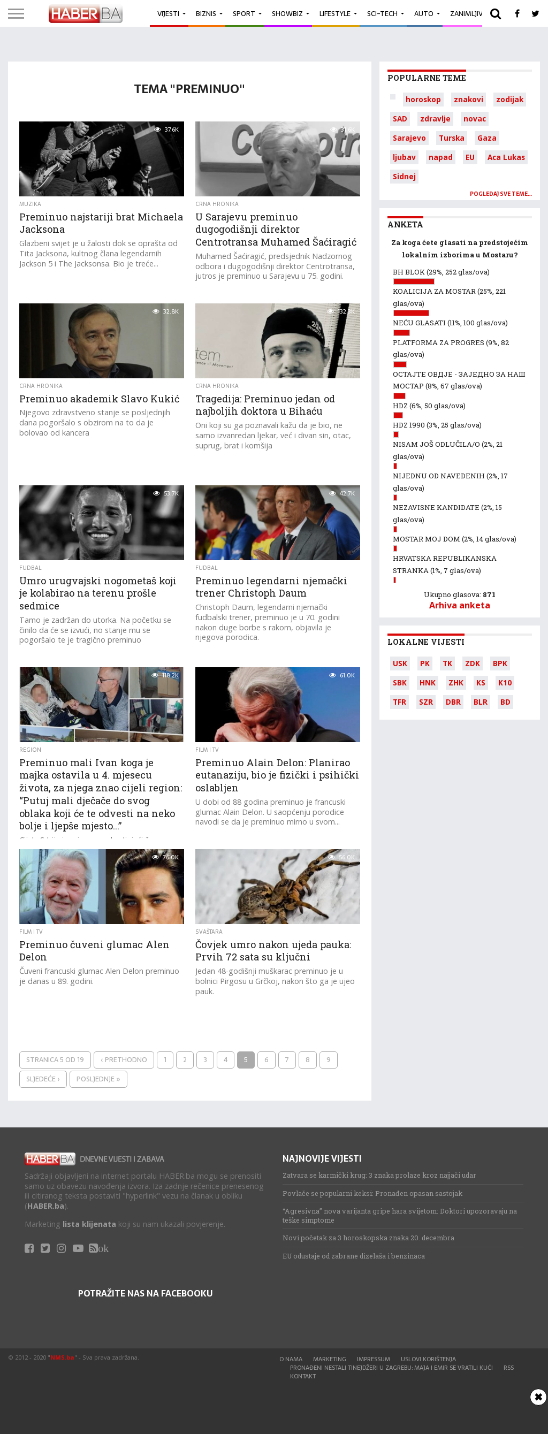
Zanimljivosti (474, 13)
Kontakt (303, 1376)
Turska (452, 138)
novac (474, 118)
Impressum (373, 1359)
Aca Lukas (506, 157)
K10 (505, 682)
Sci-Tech (382, 13)
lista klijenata (89, 1224)
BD (505, 702)
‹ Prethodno (124, 1059)
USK (400, 663)
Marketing (329, 1359)
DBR (453, 702)
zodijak (509, 99)
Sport (244, 13)
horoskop (423, 99)
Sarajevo (409, 138)
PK (425, 663)
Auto (423, 13)
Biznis (206, 13)
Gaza (487, 138)
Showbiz (287, 13)
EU (470, 157)
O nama (290, 1359)
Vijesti (168, 13)
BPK (500, 663)
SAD (400, 118)
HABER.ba (45, 1206)
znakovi (468, 99)
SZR (426, 702)
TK (447, 663)
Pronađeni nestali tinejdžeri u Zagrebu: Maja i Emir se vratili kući (391, 1367)
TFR (399, 702)
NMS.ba (62, 1357)
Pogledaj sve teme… (501, 194)
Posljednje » (98, 1079)
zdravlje (435, 118)
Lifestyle (335, 13)
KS (480, 682)
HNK (428, 682)
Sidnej (404, 176)
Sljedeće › (43, 1079)
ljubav (404, 157)
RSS (509, 1367)
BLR (481, 702)
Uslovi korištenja (428, 1359)
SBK (400, 682)
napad (441, 157)
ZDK (472, 663)
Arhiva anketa (459, 605)
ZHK (455, 682)
